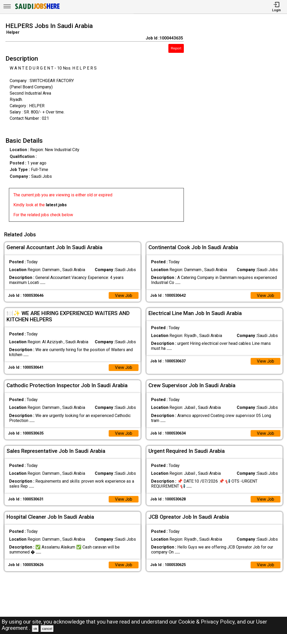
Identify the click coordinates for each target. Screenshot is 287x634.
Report (176, 48)
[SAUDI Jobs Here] (36, 9)
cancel (47, 629)
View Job (123, 295)
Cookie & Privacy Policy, (207, 622)
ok (35, 629)
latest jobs (56, 204)
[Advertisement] (239, 123)
